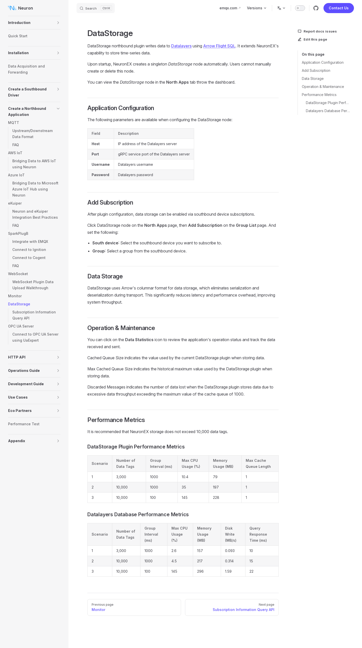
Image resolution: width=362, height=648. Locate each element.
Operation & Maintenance (323, 86)
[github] (315, 8)
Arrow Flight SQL (219, 45)
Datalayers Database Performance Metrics (328, 111)
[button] (58, 23)
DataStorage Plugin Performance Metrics (328, 103)
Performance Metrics (319, 94)
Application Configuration (323, 62)
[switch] (300, 8)
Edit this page (312, 39)
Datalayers (181, 45)
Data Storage (313, 78)
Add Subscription (316, 70)
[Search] (96, 8)
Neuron (20, 8)
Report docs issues (317, 31)
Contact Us (339, 8)
